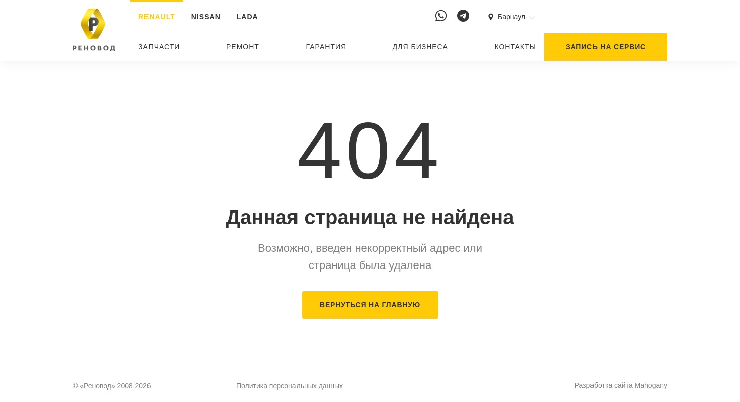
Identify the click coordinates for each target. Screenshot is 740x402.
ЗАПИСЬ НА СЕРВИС (606, 47)
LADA (247, 17)
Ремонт (242, 47)
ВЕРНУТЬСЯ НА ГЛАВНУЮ (370, 305)
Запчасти (159, 47)
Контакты (515, 47)
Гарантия (326, 47)
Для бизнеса (420, 47)
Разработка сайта (621, 385)
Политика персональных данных (289, 386)
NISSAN (206, 17)
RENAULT (156, 17)
